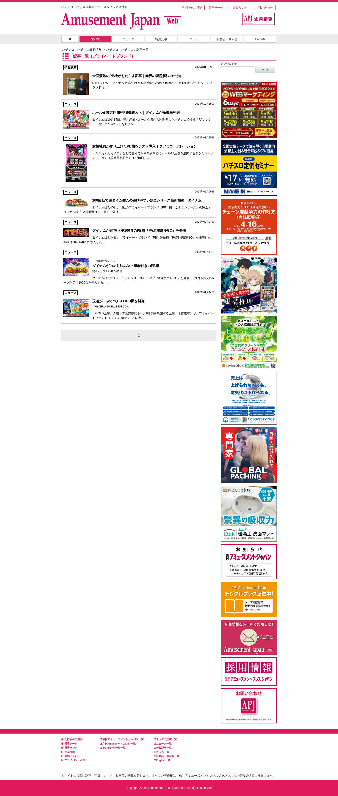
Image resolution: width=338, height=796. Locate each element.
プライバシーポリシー (75, 760)
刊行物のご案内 (192, 7)
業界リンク (240, 7)
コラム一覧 (161, 752)
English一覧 (162, 760)
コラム (194, 39)
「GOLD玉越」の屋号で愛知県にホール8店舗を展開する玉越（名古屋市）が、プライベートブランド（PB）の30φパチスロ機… (138, 305)
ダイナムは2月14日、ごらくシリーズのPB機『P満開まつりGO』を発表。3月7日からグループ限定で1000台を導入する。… (138, 267)
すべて (95, 39)
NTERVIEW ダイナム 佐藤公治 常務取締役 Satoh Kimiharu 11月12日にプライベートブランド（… (138, 77)
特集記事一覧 (163, 747)
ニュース (128, 39)
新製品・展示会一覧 (166, 756)
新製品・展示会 (227, 39)
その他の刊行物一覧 (112, 747)
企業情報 (68, 752)
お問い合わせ (264, 7)
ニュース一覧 (163, 743)
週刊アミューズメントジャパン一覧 (122, 739)
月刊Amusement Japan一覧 (118, 743)
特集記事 (161, 39)
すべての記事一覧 (165, 739)
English (260, 39)
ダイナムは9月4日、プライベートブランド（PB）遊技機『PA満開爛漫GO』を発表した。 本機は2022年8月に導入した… (138, 232)
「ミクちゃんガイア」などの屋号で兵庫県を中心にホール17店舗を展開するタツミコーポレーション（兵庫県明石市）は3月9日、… (138, 148)
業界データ (216, 7)
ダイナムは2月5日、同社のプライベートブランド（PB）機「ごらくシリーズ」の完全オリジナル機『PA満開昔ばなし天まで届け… (138, 202)
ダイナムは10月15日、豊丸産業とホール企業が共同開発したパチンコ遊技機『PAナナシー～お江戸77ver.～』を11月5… (138, 114)
